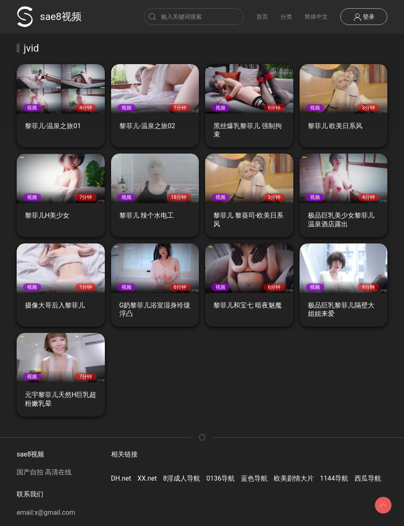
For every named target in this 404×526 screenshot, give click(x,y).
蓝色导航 (254, 478)
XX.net (147, 478)
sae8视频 (49, 16)
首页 (262, 16)
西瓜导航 (367, 478)
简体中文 (316, 16)
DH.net (121, 478)
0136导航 (220, 478)
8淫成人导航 (181, 478)
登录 (363, 17)
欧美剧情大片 (294, 478)
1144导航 (334, 478)
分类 (286, 16)
